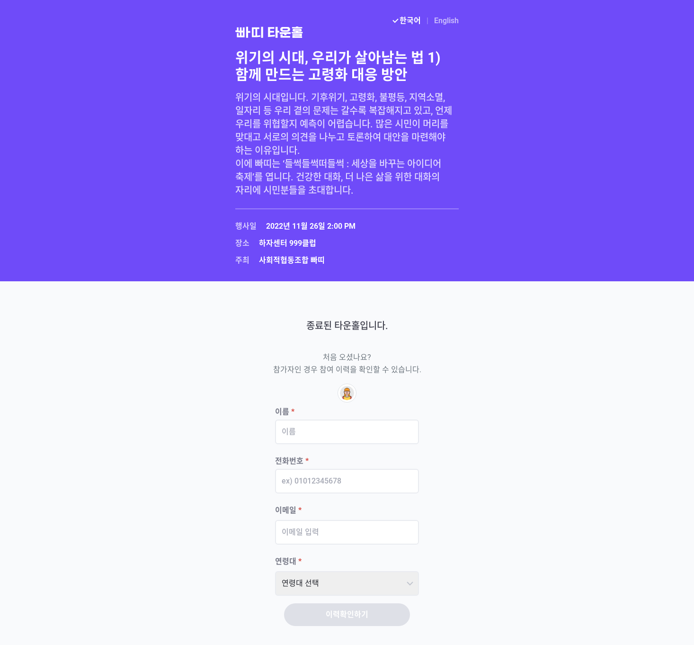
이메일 (288, 510)
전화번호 (292, 461)
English (446, 20)
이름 (284, 411)
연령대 (288, 561)
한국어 (407, 20)
